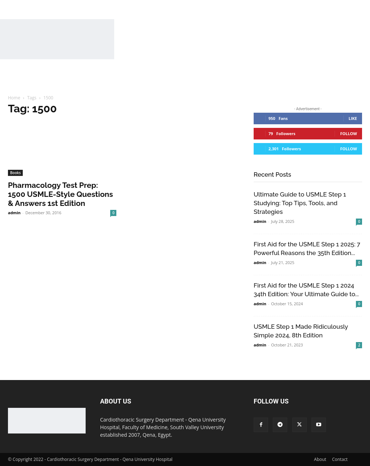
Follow (348, 133)
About (320, 459)
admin (14, 212)
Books (15, 172)
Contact (340, 459)
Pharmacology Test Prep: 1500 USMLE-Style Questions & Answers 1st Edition (60, 194)
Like (353, 118)
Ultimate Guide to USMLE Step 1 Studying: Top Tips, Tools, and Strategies (300, 203)
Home (14, 98)
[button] (349, 78)
